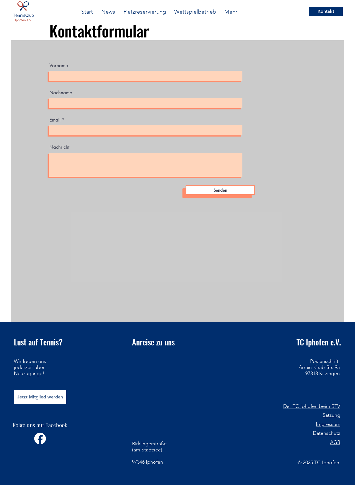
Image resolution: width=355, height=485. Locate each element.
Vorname (58, 65)
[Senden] (220, 190)
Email (54, 120)
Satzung (331, 415)
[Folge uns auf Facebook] (40, 434)
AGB (335, 442)
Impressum (328, 424)
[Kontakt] (326, 11)
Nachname (60, 92)
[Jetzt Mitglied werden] (40, 397)
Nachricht (59, 147)
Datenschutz (326, 433)
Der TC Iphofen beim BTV (311, 406)
